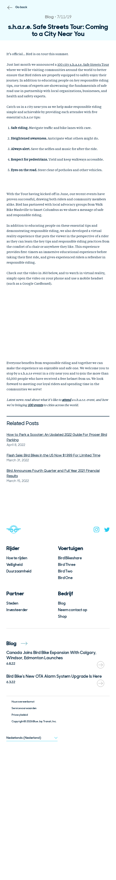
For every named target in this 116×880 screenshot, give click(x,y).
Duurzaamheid (18, 571)
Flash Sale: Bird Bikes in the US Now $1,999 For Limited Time (53, 455)
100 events (35, 405)
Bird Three (67, 564)
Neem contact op (72, 609)
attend (66, 400)
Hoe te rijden (16, 558)
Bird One (65, 577)
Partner (15, 593)
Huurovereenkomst (23, 701)
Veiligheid (14, 564)
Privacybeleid (20, 715)
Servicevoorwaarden (24, 708)
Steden (12, 603)
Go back (21, 7)
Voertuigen (70, 548)
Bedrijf (65, 593)
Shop (62, 616)
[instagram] (96, 530)
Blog (61, 603)
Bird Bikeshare (70, 558)
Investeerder (17, 609)
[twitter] (107, 530)
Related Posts (23, 423)
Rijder (12, 548)
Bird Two (65, 571)
